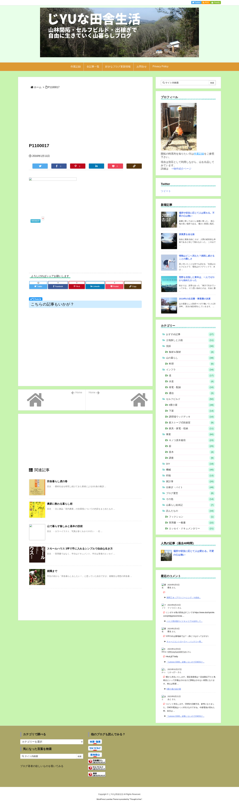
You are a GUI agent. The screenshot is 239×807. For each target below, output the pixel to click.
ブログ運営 (190, 493)
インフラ (190, 369)
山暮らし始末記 (190, 505)
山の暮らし (190, 357)
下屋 (192, 410)
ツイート (166, 191)
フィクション (192, 516)
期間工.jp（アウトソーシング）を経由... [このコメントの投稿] (184, 597)
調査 (192, 458)
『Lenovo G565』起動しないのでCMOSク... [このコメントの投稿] (185, 662)
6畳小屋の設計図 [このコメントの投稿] (174, 689)
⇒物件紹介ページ (181, 168)
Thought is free (135, 799)
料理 (192, 363)
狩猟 (190, 475)
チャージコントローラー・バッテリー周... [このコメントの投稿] (184, 641)
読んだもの (190, 510)
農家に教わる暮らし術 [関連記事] (59, 503)
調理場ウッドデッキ (192, 416)
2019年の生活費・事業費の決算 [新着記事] (195, 298)
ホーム (37, 87)
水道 (192, 381)
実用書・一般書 (192, 522)
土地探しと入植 (190, 340)
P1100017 (53, 87)
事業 (190, 434)
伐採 (190, 346)
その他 (190, 499)
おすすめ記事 (190, 334)
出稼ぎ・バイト (190, 487)
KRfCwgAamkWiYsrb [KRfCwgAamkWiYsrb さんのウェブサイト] (177, 652)
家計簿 (190, 481)
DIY (190, 463)
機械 (190, 469)
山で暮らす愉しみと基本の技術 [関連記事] (65, 526)
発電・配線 (192, 387)
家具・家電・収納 (192, 428)
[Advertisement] (85, 117)
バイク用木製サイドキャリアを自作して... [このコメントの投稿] (184, 621)
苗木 (192, 452)
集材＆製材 (192, 352)
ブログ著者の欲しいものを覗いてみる (41, 766)
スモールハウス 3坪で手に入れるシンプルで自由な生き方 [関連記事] (80, 548)
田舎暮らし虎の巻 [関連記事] (57, 481)
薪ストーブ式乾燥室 (192, 422)
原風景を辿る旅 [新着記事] (187, 234)
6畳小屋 (192, 405)
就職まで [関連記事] (52, 571)
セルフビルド (190, 399)
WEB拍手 (35, 221)
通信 (192, 393)
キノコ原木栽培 (192, 440)
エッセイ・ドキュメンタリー (192, 528)
